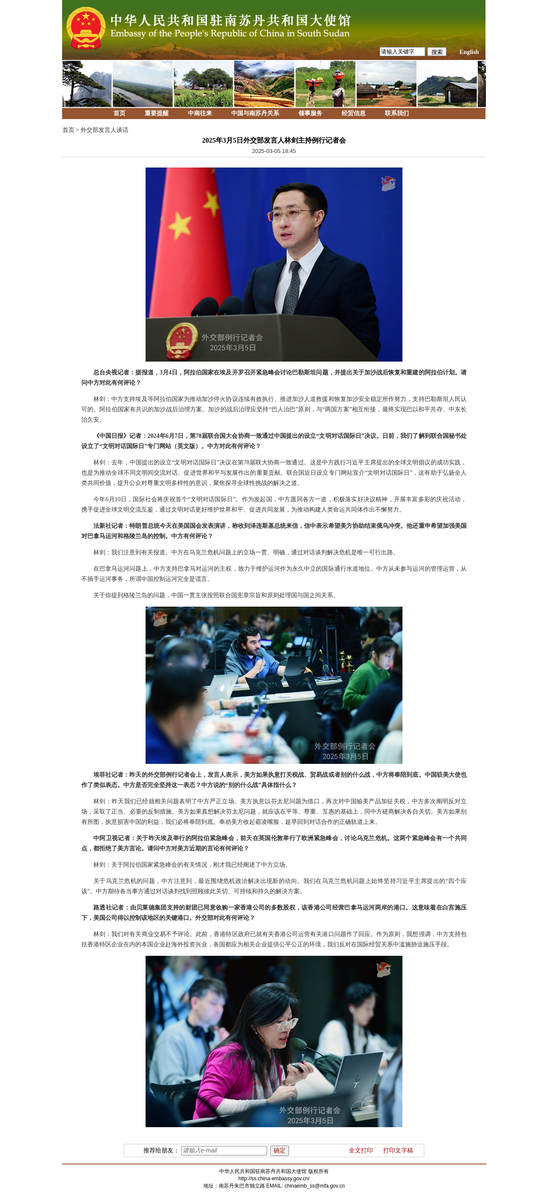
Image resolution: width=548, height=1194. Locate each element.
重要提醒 (157, 113)
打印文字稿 (398, 1150)
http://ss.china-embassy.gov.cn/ (274, 1179)
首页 (119, 113)
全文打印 (361, 1150)
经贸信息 (354, 113)
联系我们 (397, 113)
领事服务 (310, 113)
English (469, 52)
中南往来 (200, 113)
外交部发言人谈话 (104, 130)
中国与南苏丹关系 (255, 113)
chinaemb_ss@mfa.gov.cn (315, 1186)
